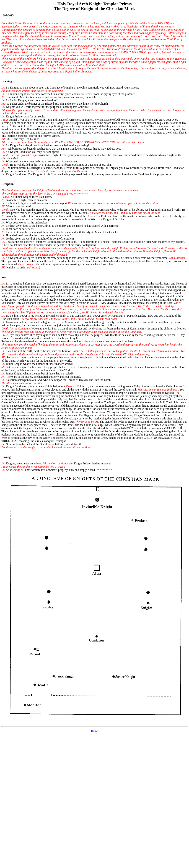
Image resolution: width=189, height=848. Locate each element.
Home (94, 731)
